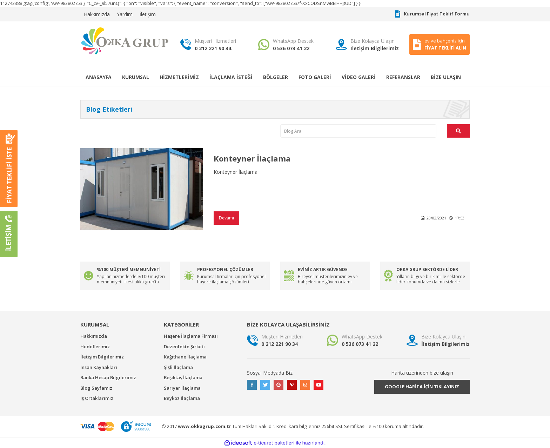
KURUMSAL (135, 77)
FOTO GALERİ (315, 77)
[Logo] (125, 40)
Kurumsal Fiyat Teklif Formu (432, 14)
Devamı (226, 218)
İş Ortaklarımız (96, 398)
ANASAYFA (99, 77)
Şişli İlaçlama (178, 367)
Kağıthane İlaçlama (185, 357)
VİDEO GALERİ (359, 77)
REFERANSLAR (403, 77)
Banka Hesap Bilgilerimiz (108, 377)
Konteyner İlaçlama (252, 158)
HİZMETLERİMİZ (179, 77)
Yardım (125, 14)
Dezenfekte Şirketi (184, 346)
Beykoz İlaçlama (182, 398)
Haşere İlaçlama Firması (191, 336)
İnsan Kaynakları (98, 367)
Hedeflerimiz (95, 346)
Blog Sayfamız (96, 388)
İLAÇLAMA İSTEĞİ (231, 77)
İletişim (148, 14)
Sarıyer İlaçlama (182, 388)
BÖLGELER (275, 77)
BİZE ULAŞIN (446, 77)
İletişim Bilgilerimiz (102, 357)
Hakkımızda (97, 14)
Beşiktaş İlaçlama (183, 377)
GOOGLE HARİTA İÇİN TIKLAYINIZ (422, 386)
